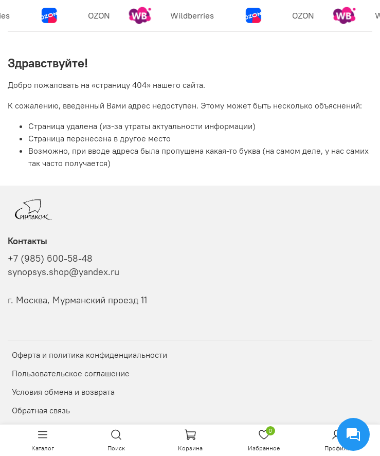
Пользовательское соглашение (71, 373)
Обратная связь (41, 410)
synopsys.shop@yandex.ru (63, 272)
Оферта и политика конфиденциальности (89, 355)
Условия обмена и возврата (63, 392)
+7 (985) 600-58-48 (50, 258)
